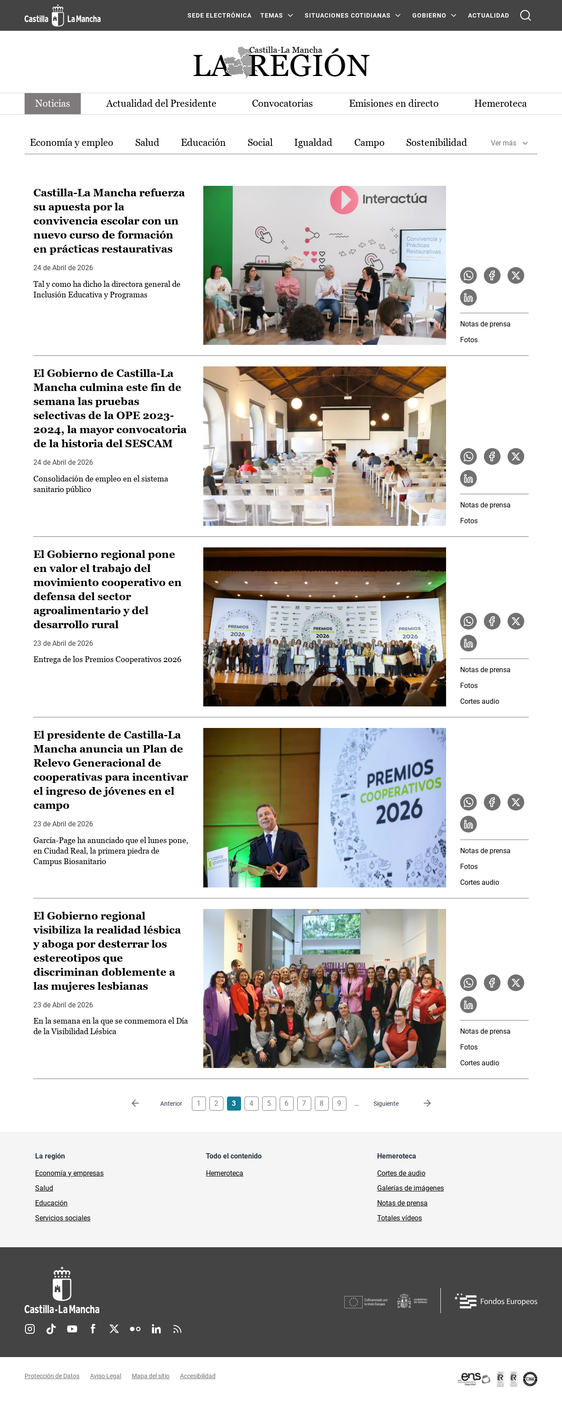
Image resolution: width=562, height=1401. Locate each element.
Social (260, 142)
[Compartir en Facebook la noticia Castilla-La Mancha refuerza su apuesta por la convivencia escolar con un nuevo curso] (492, 275)
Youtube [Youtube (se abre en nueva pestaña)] (72, 1329)
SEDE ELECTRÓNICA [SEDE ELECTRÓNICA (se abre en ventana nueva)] (219, 15)
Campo (369, 142)
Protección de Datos (52, 1375)
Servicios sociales (62, 1218)
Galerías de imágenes (410, 1188)
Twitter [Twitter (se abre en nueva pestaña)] (114, 1329)
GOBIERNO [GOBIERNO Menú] (429, 15)
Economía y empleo (71, 142)
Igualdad (313, 142)
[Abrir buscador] (525, 15)
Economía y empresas (69, 1173)
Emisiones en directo (394, 103)
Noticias (52, 103)
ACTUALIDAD (488, 15)
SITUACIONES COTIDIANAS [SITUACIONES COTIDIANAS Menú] (348, 15)
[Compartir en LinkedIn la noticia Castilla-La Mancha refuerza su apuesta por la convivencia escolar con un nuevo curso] (468, 297)
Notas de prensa (485, 324)
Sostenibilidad (436, 142)
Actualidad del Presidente (161, 103)
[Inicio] (144, 1290)
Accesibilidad (198, 1375)
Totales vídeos (399, 1218)
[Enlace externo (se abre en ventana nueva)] (497, 1379)
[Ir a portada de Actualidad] (281, 65)
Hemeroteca (500, 103)
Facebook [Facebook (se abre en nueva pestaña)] (93, 1329)
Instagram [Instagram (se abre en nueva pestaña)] (29, 1329)
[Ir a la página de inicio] (63, 15)
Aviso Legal (105, 1375)
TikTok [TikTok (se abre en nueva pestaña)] (50, 1329)
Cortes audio (479, 701)
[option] (72, 143)
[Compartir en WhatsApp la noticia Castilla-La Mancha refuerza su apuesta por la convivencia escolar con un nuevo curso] (468, 275)
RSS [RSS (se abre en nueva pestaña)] (177, 1329)
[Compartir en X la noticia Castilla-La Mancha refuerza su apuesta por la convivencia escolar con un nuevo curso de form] (516, 275)
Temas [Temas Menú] (271, 15)
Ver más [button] (503, 143)
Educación (203, 142)
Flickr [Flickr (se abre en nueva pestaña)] (135, 1329)
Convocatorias (282, 103)
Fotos (469, 340)
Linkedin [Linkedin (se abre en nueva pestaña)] (156, 1329)
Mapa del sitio (150, 1375)
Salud (147, 142)
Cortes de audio (401, 1173)
